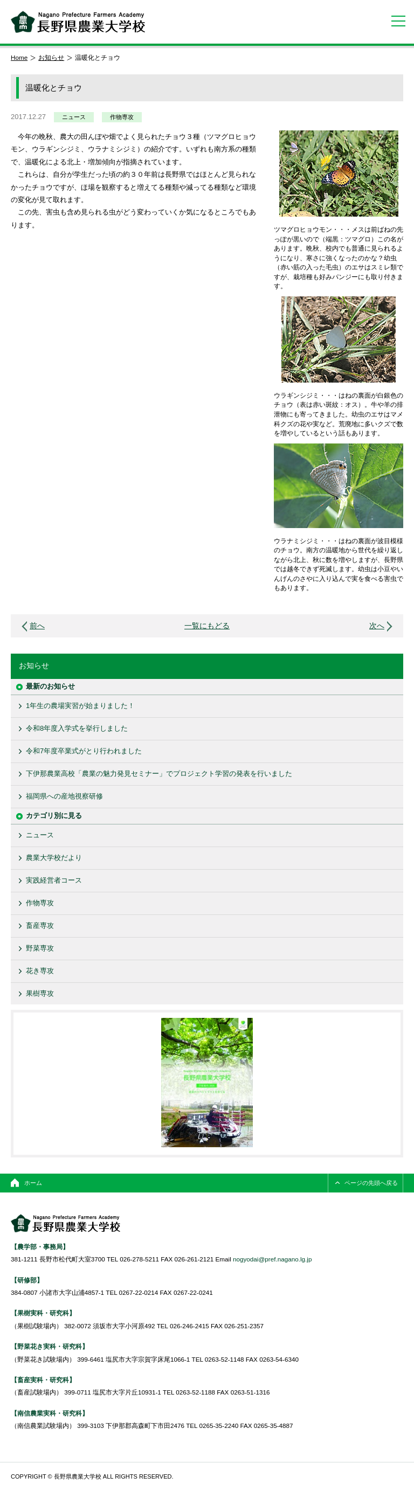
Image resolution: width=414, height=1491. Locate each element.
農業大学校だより (54, 858)
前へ (37, 626)
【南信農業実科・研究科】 (49, 1413)
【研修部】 (27, 1280)
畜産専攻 (40, 925)
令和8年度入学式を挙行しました (77, 728)
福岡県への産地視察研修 (64, 796)
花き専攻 (40, 971)
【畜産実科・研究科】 (43, 1379)
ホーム (33, 1183)
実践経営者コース (54, 880)
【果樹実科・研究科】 (43, 1312)
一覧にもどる (207, 626)
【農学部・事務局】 (40, 1246)
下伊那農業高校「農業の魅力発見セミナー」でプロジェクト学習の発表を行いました (159, 773)
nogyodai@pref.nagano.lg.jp (272, 1259)
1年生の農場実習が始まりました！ (80, 706)
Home (19, 57)
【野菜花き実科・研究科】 (49, 1346)
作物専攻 (122, 117)
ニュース (74, 117)
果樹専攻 (40, 993)
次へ (376, 626)
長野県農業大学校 (78, 22)
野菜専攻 (40, 948)
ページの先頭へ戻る (371, 1183)
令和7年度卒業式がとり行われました (84, 751)
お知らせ (51, 57)
